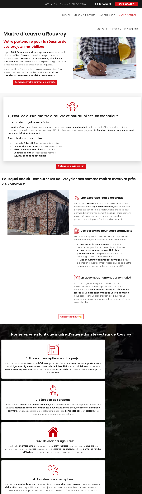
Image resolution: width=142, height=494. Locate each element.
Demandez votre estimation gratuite (35, 82)
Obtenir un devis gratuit (71, 166)
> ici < (17, 476)
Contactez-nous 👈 (71, 316)
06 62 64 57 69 (28, 473)
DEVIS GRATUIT (126, 4)
